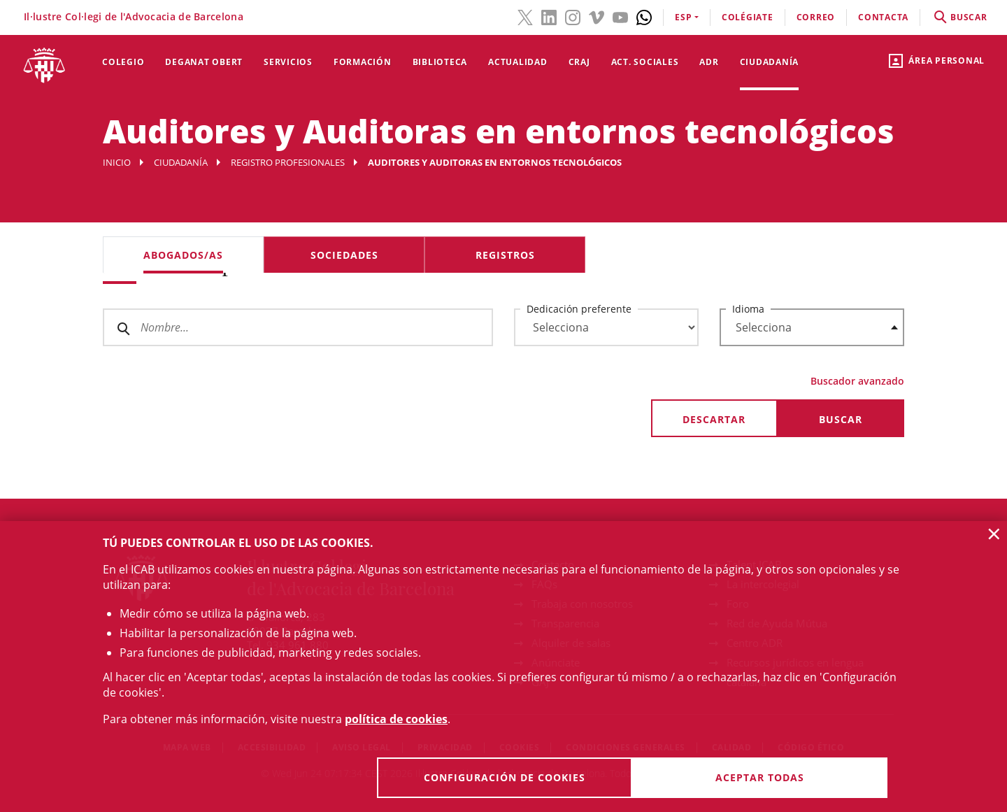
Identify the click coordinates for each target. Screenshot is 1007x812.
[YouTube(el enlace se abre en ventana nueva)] (620, 16)
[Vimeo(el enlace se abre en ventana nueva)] (596, 16)
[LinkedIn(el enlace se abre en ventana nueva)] (549, 16)
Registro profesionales (288, 162)
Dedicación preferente (579, 308)
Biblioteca (440, 62)
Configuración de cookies (504, 777)
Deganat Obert (204, 62)
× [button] (994, 533)
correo (816, 17)
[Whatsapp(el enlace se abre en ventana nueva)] (644, 16)
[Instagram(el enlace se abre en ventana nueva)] (572, 16)
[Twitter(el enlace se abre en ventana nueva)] (525, 16)
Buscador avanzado (857, 380)
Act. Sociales (645, 62)
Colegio (123, 62)
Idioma (748, 308)
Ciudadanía (769, 62)
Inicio (117, 162)
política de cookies (396, 719)
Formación (363, 62)
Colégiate (747, 17)
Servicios (288, 62)
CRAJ (579, 62)
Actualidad (518, 62)
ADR (708, 62)
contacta (883, 17)
